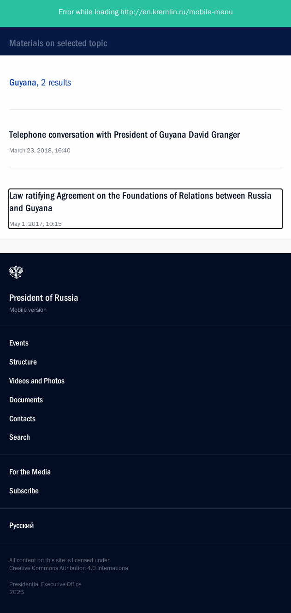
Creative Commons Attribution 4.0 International (69, 568)
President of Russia (43, 13)
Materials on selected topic (58, 43)
